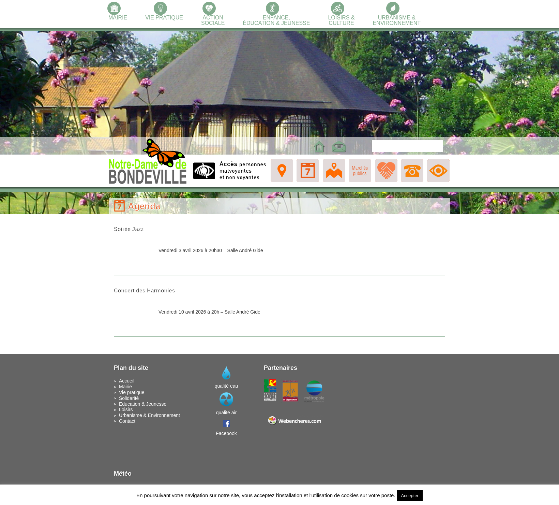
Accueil (126, 381)
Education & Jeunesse (142, 404)
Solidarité (129, 398)
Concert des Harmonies (144, 290)
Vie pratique (131, 392)
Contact (127, 421)
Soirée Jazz (128, 229)
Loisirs (126, 409)
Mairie (125, 386)
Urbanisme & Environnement (149, 415)
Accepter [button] (410, 495)
